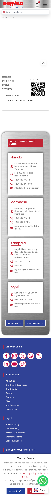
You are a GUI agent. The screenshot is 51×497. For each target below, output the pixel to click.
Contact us (11, 409)
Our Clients (11, 389)
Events (9, 393)
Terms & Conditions (15, 432)
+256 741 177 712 (22, 265)
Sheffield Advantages (16, 385)
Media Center (12, 405)
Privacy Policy (12, 424)
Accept (15, 491)
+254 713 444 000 (23, 184)
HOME (5, 17)
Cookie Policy (12, 428)
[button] (37, 4)
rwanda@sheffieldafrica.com (27, 305)
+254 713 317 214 (22, 222)
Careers (10, 397)
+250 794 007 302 (23, 299)
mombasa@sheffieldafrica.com (26, 227)
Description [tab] (12, 95)
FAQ (8, 401)
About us (10, 381)
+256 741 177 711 (22, 261)
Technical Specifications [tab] (19, 100)
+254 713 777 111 (22, 180)
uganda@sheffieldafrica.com (27, 271)
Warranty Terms (14, 436)
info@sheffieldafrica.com (26, 188)
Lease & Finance (14, 440)
